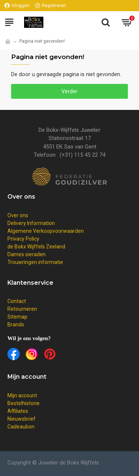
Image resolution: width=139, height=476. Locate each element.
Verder (69, 91)
